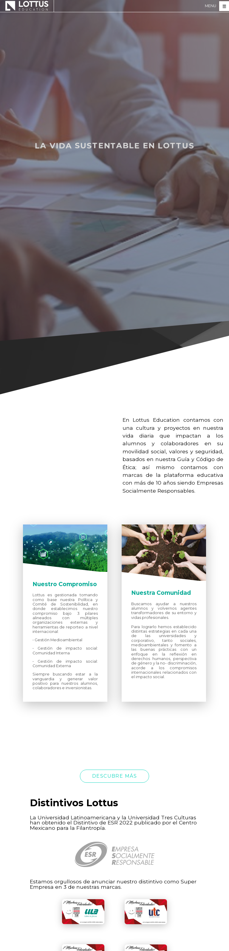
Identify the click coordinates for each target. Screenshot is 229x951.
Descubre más (114, 776)
